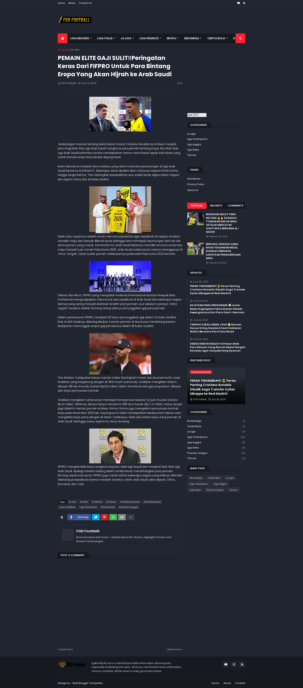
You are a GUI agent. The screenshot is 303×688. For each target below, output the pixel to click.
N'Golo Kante (108, 507)
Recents (216, 205)
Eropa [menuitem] (171, 38)
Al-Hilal (84, 501)
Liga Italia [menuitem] (105, 38)
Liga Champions (197, 139)
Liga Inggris (194, 144)
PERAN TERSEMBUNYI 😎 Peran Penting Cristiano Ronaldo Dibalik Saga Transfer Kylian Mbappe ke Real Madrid (217, 289)
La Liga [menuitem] (126, 38)
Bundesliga (216, 421)
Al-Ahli (75, 50)
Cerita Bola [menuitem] (216, 38)
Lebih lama (173, 649)
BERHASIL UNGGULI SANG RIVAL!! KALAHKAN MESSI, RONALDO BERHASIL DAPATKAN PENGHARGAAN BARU (223, 251)
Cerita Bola (216, 426)
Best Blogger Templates (88, 683)
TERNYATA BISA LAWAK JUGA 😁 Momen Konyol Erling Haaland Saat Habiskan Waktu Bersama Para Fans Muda (215, 328)
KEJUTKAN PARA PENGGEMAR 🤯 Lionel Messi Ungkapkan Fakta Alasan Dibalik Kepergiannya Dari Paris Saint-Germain (217, 309)
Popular (197, 205)
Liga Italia (193, 149)
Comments (235, 205)
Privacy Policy (195, 184)
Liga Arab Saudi (88, 507)
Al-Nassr (111, 501)
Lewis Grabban (67, 507)
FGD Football (87, 531)
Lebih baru (66, 649)
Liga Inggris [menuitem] (79, 38)
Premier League (216, 453)
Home (61, 3)
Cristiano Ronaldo (130, 501)
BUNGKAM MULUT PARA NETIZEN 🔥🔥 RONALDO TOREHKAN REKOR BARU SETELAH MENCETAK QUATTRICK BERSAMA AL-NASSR (222, 223)
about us (192, 190)
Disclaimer (194, 179)
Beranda (63, 50)
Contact (240, 683)
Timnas (191, 155)
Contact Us (85, 3)
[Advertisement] (219, 80)
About (71, 3)
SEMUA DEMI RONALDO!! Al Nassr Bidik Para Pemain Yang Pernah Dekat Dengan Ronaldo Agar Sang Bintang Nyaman (217, 347)
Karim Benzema (152, 501)
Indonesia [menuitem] (191, 38)
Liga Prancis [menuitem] (149, 38)
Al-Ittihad (97, 501)
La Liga (191, 134)
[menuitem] (62, 38)
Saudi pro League (128, 507)
